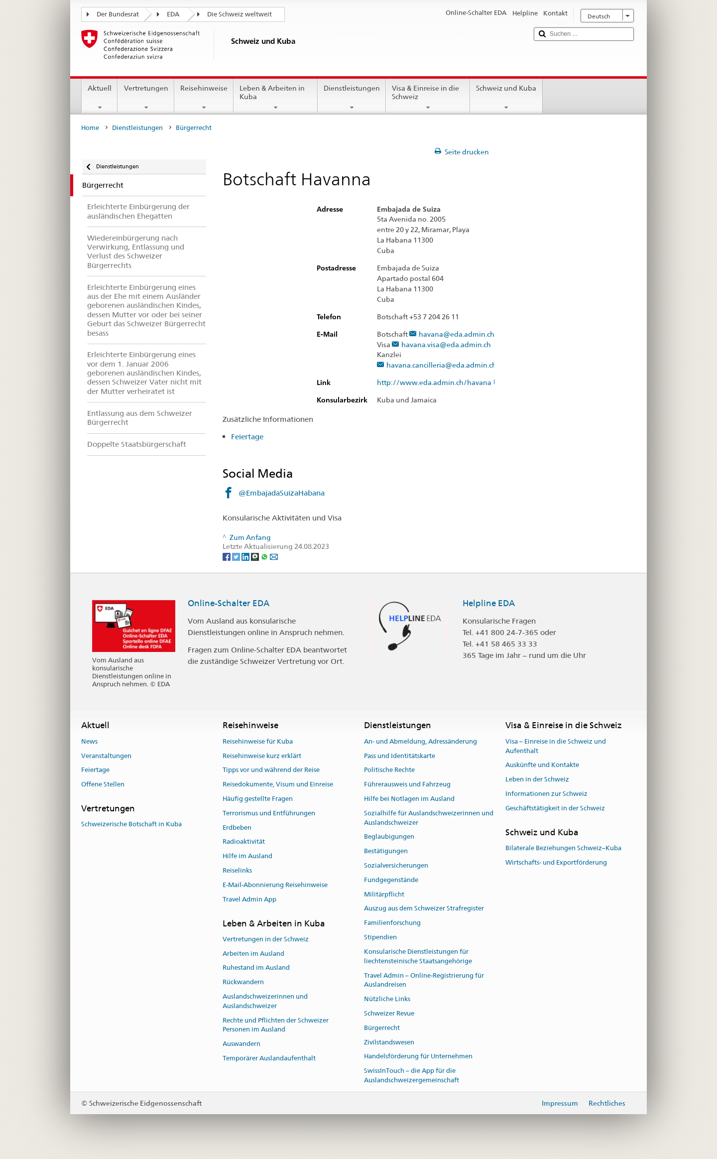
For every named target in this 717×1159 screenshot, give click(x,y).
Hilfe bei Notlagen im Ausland (409, 798)
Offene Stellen (102, 784)
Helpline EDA (489, 603)
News (89, 741)
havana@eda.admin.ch (456, 334)
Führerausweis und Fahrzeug (407, 784)
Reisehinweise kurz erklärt (262, 756)
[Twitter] (236, 556)
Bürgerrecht (382, 1027)
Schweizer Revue (389, 1013)
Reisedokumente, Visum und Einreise (278, 784)
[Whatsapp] (265, 556)
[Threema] (255, 556)
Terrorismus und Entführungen (269, 813)
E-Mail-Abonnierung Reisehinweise (275, 885)
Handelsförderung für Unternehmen (418, 1056)
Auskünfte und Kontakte (542, 765)
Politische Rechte (389, 770)
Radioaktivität (244, 842)
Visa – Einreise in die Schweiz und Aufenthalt (555, 746)
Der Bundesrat (118, 14)
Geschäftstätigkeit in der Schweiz (555, 808)
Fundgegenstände (391, 880)
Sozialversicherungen (396, 865)
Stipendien (380, 937)
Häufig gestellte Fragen (258, 798)
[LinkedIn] (246, 556)
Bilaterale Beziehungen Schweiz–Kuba (563, 848)
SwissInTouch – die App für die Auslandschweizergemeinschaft (411, 1075)
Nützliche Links (387, 999)
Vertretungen (145, 97)
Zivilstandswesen (389, 1042)
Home (90, 127)
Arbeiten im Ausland (253, 953)
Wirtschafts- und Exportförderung (556, 862)
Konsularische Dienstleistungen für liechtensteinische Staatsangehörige (418, 956)
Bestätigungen (386, 851)
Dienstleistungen (351, 97)
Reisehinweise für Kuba (258, 741)
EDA (173, 14)
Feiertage (248, 436)
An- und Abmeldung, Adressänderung (420, 741)
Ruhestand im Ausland (256, 968)
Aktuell (99, 97)
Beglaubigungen (389, 837)
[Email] (274, 556)
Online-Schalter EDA (228, 603)
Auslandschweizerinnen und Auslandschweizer (265, 1001)
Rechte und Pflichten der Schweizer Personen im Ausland (276, 1025)
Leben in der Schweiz (537, 779)
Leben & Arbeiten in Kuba (275, 97)
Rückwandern (243, 982)
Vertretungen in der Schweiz (266, 939)
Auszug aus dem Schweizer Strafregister (424, 908)
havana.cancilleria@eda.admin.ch (441, 365)
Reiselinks (237, 870)
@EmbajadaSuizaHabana (282, 493)
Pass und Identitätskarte (399, 756)
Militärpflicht (384, 894)
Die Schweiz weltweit (239, 14)
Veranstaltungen (106, 756)
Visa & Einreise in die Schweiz (428, 97)
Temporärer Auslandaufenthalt (269, 1058)
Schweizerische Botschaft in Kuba (131, 824)
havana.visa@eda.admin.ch (446, 345)
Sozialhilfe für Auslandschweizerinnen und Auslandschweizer (428, 817)
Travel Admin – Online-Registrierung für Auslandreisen (424, 980)
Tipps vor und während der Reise (271, 770)
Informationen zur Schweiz (546, 793)
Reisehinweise (204, 97)
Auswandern (241, 1043)
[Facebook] (227, 556)
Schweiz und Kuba (506, 97)
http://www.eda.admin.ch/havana (439, 382)
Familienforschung (392, 923)
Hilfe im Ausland (247, 856)
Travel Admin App (249, 899)
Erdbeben (237, 827)
